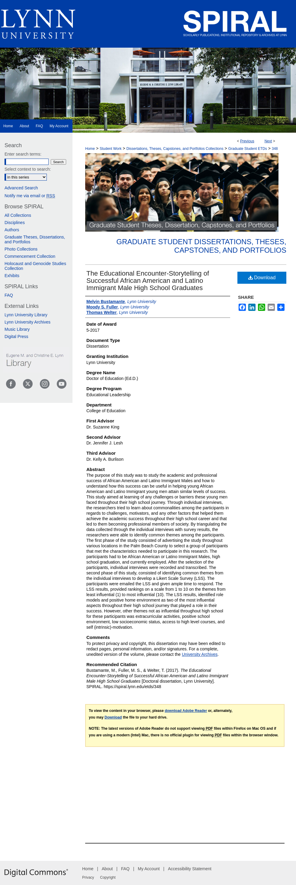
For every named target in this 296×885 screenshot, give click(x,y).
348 (275, 149)
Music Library (17, 329)
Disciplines (15, 222)
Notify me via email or (30, 195)
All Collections (18, 215)
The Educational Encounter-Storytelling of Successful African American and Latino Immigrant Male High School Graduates (147, 281)
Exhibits (12, 275)
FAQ (9, 295)
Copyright (107, 877)
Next (268, 141)
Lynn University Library (26, 314)
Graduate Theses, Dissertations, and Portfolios (35, 239)
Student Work (110, 149)
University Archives (199, 654)
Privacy (88, 877)
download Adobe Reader (186, 711)
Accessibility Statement (189, 868)
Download (262, 277)
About (107, 868)
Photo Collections (21, 249)
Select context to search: (28, 169)
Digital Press (16, 336)
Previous (247, 141)
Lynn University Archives (27, 322)
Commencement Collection (30, 256)
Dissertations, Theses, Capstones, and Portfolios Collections (174, 149)
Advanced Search (21, 187)
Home (90, 149)
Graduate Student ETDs (247, 149)
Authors (12, 229)
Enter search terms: (23, 154)
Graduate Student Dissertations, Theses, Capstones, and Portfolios (201, 246)
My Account (148, 868)
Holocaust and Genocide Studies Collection (35, 266)
